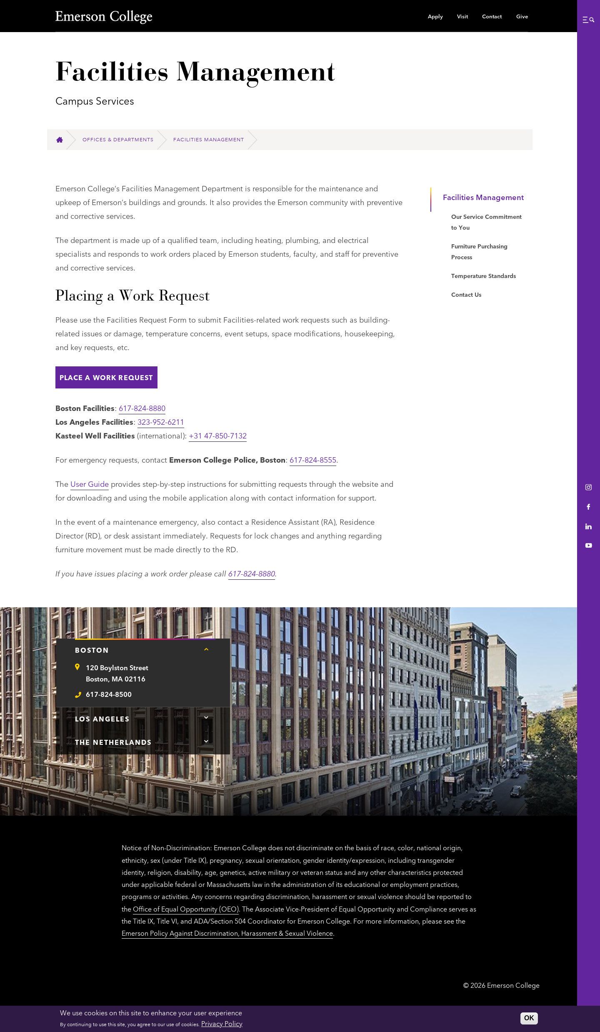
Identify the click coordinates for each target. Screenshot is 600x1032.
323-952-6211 (161, 421)
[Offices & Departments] (121, 139)
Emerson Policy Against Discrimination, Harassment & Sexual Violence (227, 932)
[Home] (63, 140)
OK (529, 1018)
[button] (588, 19)
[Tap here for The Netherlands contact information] (206, 741)
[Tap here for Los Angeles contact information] (206, 718)
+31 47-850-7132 (218, 435)
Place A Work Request (106, 377)
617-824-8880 (142, 407)
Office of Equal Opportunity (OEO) (186, 908)
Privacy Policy (221, 1023)
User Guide (89, 483)
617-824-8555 (313, 459)
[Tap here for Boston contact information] (206, 649)
